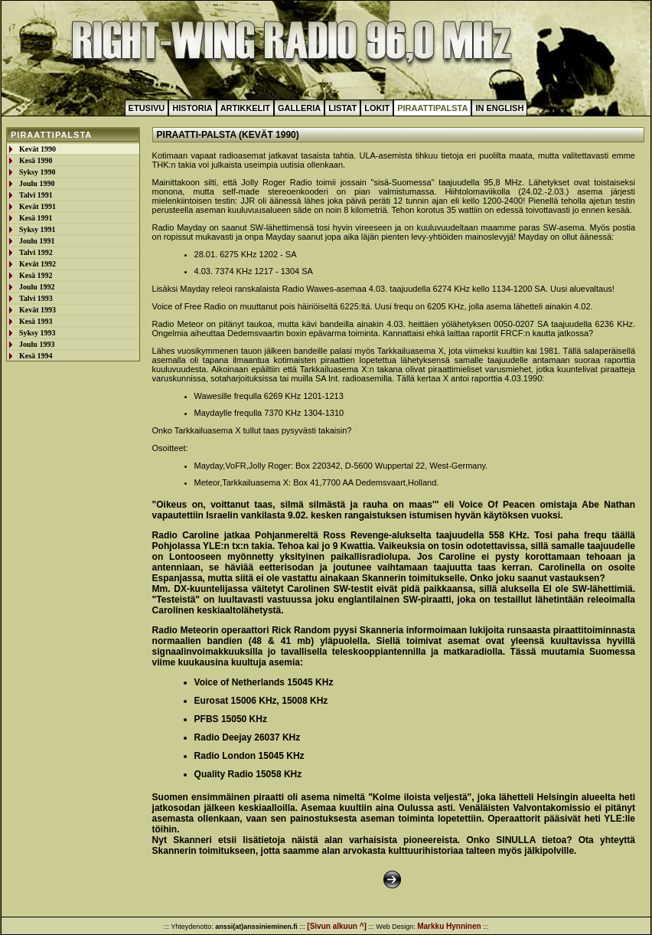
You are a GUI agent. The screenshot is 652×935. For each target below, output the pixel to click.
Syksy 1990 (37, 172)
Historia (192, 108)
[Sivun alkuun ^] (337, 926)
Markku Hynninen (449, 926)
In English (499, 108)
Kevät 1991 (37, 206)
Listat (342, 108)
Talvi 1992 (36, 252)
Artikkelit (245, 108)
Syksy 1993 (37, 333)
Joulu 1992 (36, 287)
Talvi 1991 (36, 195)
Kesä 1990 (36, 160)
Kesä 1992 (36, 275)
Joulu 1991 (36, 241)
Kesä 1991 (36, 218)
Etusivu (147, 108)
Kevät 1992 (37, 264)
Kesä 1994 (36, 355)
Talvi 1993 (36, 298)
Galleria (299, 108)
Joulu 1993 (36, 344)
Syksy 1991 (37, 229)
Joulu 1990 (36, 183)
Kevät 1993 (37, 310)
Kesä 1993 (36, 321)
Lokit (377, 108)
